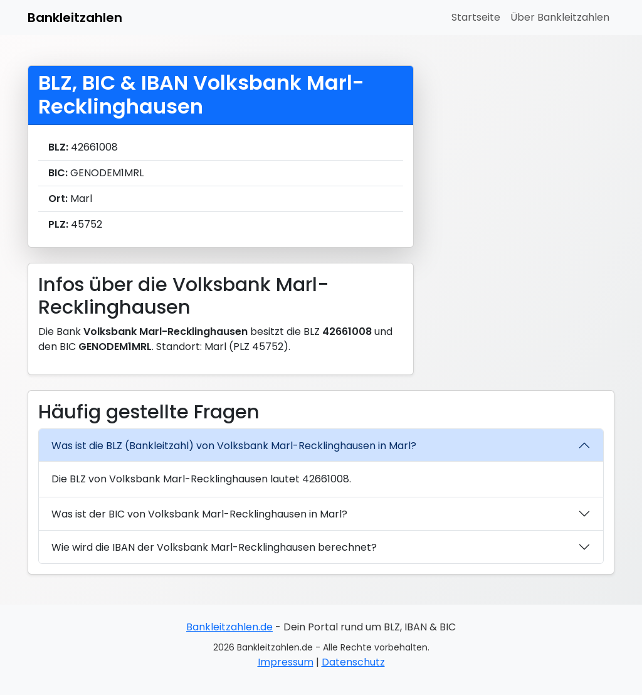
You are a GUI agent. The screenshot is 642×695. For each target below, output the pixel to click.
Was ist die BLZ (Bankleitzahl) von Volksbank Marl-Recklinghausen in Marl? (233, 445)
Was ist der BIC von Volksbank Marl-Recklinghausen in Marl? (199, 514)
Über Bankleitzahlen (559, 17)
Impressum (285, 662)
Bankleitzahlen (75, 17)
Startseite (475, 17)
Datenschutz (353, 662)
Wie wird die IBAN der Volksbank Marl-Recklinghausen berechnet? (214, 547)
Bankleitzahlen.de (229, 627)
